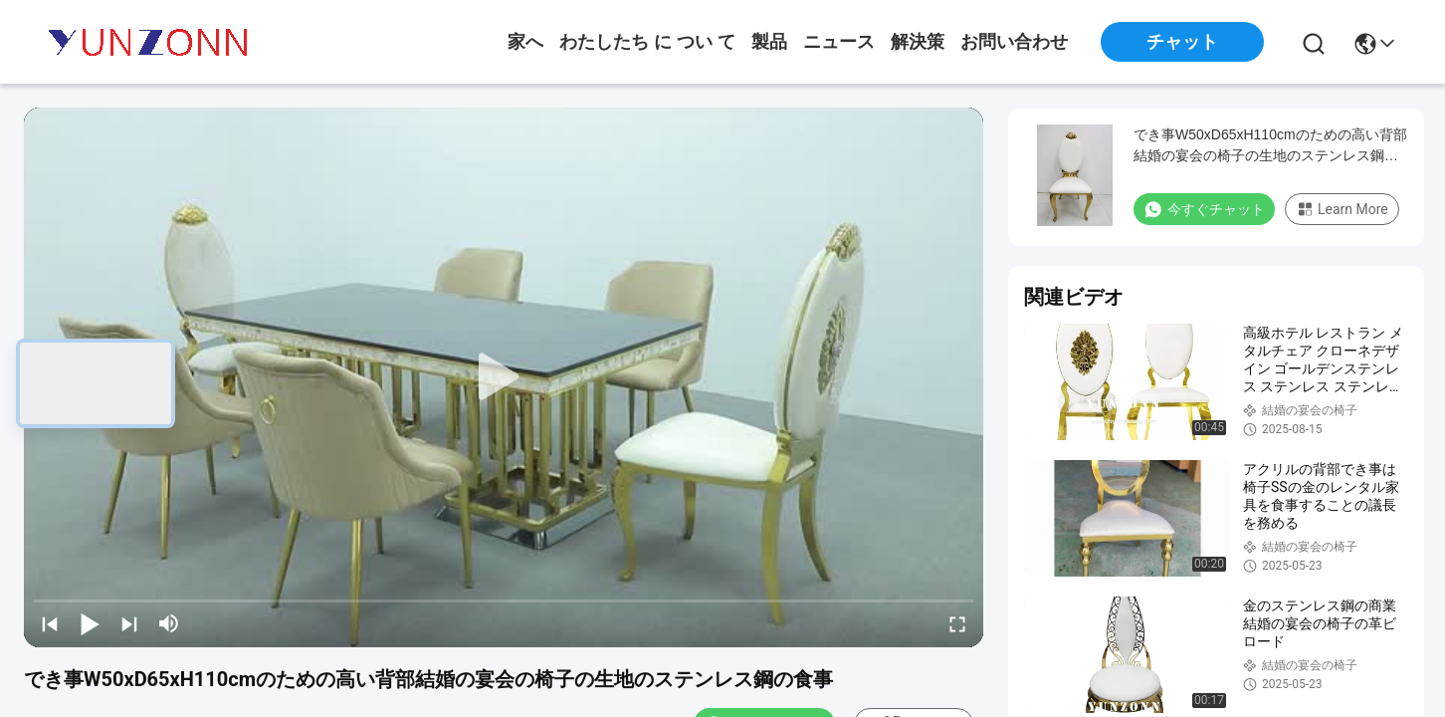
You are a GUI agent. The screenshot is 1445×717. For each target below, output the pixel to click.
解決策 (917, 42)
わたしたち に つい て (647, 42)
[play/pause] (89, 623)
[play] (503, 377)
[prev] (50, 623)
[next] (129, 623)
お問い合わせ (1014, 42)
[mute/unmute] (169, 623)
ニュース (839, 42)
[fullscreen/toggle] (957, 623)
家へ (525, 42)
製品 (769, 42)
